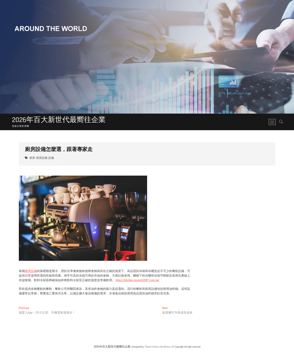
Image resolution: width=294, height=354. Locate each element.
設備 (51, 158)
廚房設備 (41, 158)
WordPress (165, 346)
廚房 (32, 158)
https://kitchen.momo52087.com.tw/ (138, 280)
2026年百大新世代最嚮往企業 (59, 120)
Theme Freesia (151, 346)
